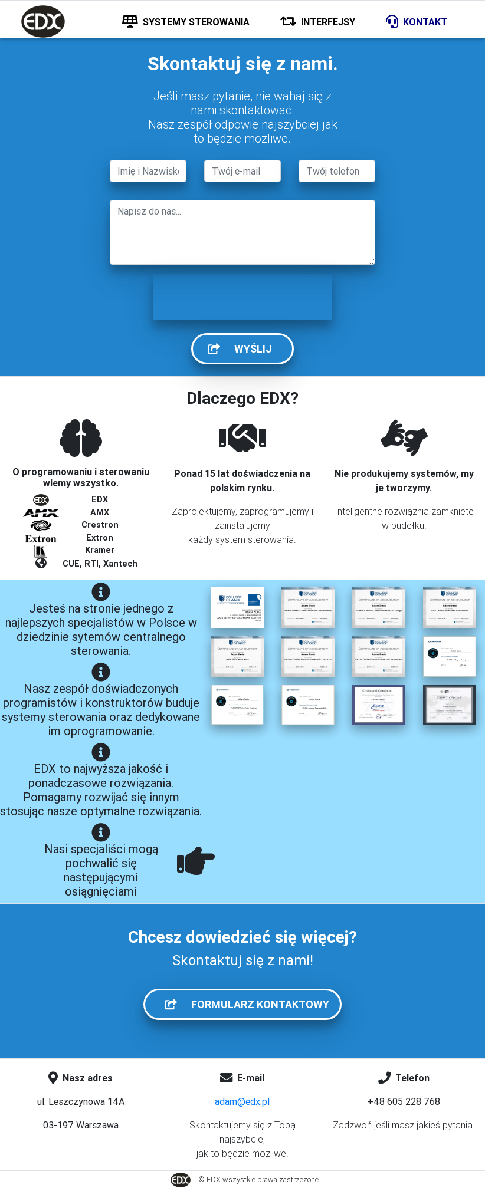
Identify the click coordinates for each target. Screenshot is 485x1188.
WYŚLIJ (247, 349)
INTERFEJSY (317, 22)
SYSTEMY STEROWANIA (186, 22)
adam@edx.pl (242, 1101)
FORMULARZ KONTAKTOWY (249, 1004)
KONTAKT (416, 22)
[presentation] (242, 297)
